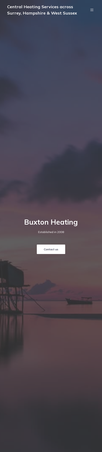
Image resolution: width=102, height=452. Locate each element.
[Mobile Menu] (92, 10)
